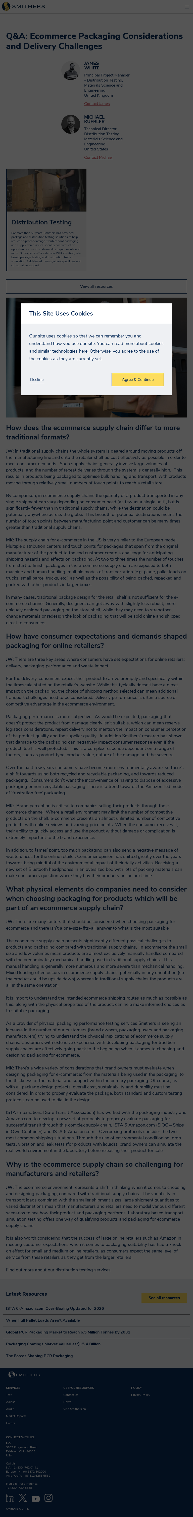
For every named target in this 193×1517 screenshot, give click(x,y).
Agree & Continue (138, 379)
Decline (36, 379)
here (83, 351)
